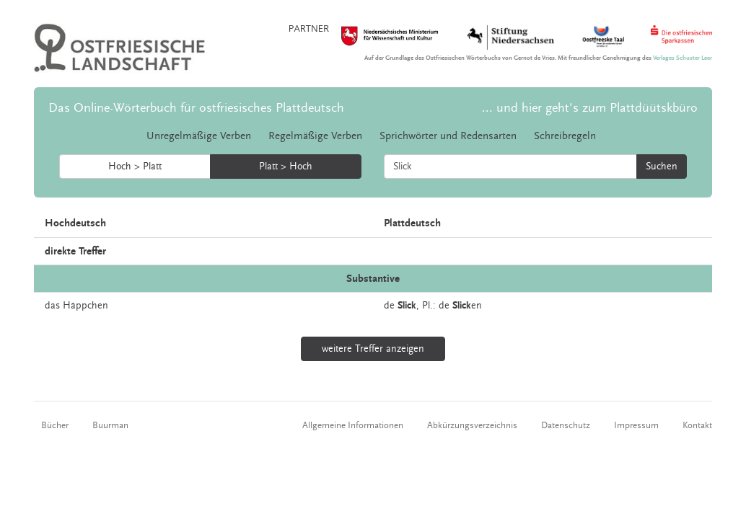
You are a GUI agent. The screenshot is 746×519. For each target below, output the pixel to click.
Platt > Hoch (285, 166)
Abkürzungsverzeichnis (472, 425)
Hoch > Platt (135, 166)
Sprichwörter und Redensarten (448, 136)
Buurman (110, 425)
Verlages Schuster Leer (682, 58)
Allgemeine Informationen (352, 425)
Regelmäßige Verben (315, 136)
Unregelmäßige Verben (198, 136)
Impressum (636, 425)
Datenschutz (565, 425)
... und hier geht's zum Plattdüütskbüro (590, 107)
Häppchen (85, 305)
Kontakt (697, 425)
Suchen (661, 166)
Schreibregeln (565, 136)
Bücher (55, 425)
